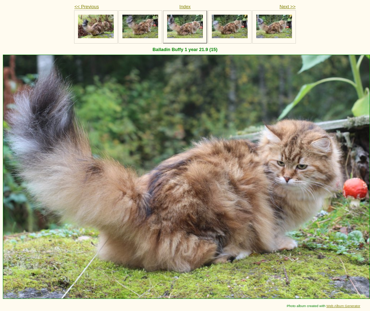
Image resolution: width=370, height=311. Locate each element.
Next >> (287, 6)
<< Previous (86, 6)
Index (184, 6)
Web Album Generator (343, 306)
